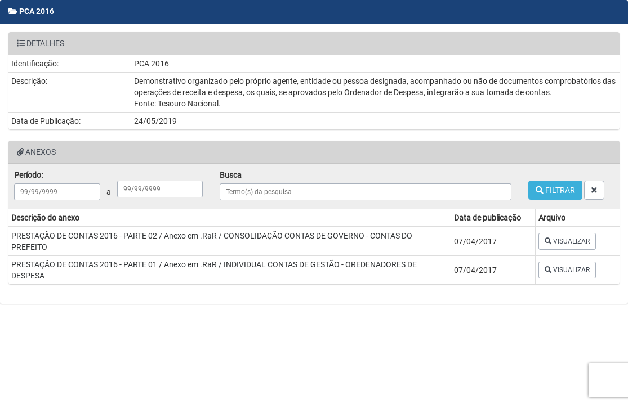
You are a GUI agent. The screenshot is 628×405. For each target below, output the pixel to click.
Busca (231, 174)
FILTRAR (555, 190)
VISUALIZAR (567, 241)
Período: (28, 174)
